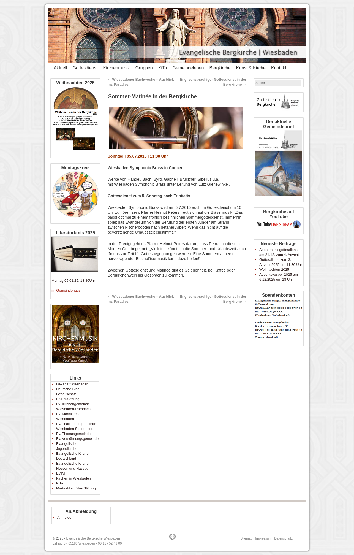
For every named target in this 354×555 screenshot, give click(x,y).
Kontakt (278, 67)
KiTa (162, 67)
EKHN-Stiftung (68, 399)
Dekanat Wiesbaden (72, 384)
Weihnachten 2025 (274, 269)
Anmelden (65, 517)
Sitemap (246, 538)
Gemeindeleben (188, 67)
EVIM (60, 473)
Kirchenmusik (116, 67)
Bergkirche (219, 67)
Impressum (263, 538)
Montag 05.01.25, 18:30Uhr (73, 280)
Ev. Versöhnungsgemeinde (77, 439)
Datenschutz (283, 538)
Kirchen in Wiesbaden (73, 478)
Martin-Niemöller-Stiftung (76, 488)
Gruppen (144, 67)
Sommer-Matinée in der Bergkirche (152, 96)
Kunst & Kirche (251, 67)
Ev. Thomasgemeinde (73, 434)
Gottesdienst (85, 67)
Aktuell (60, 67)
